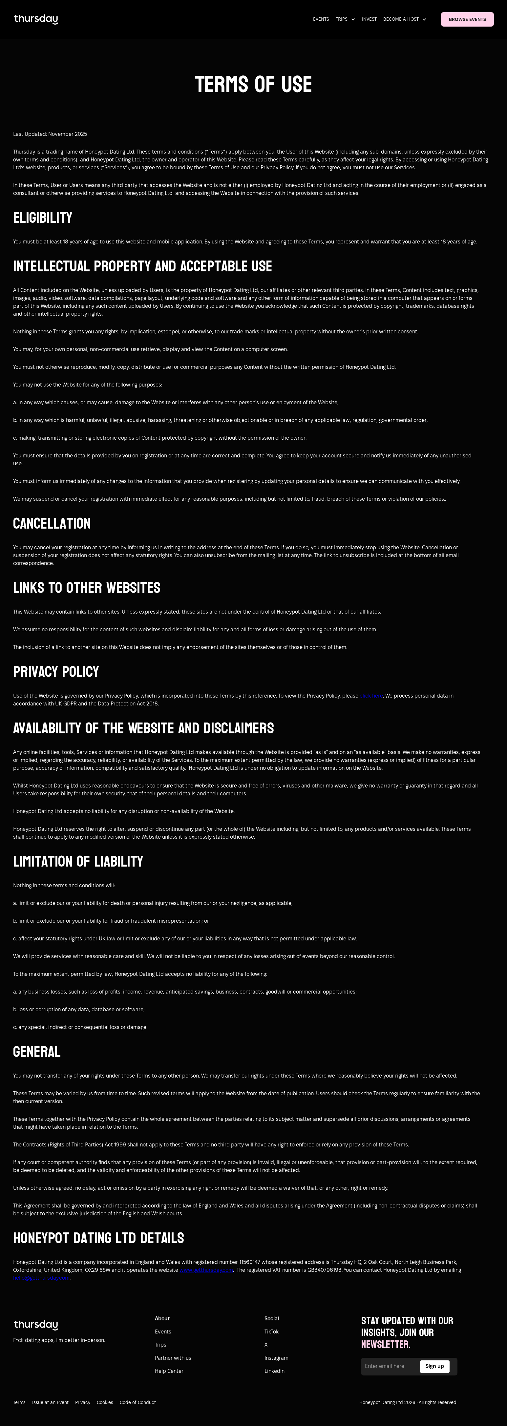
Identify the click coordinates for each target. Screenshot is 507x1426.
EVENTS (321, 19)
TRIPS (342, 19)
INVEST (369, 19)
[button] (347, 19)
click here (371, 696)
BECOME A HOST (401, 19)
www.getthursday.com (206, 1270)
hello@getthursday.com (41, 1278)
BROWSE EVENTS (467, 20)
